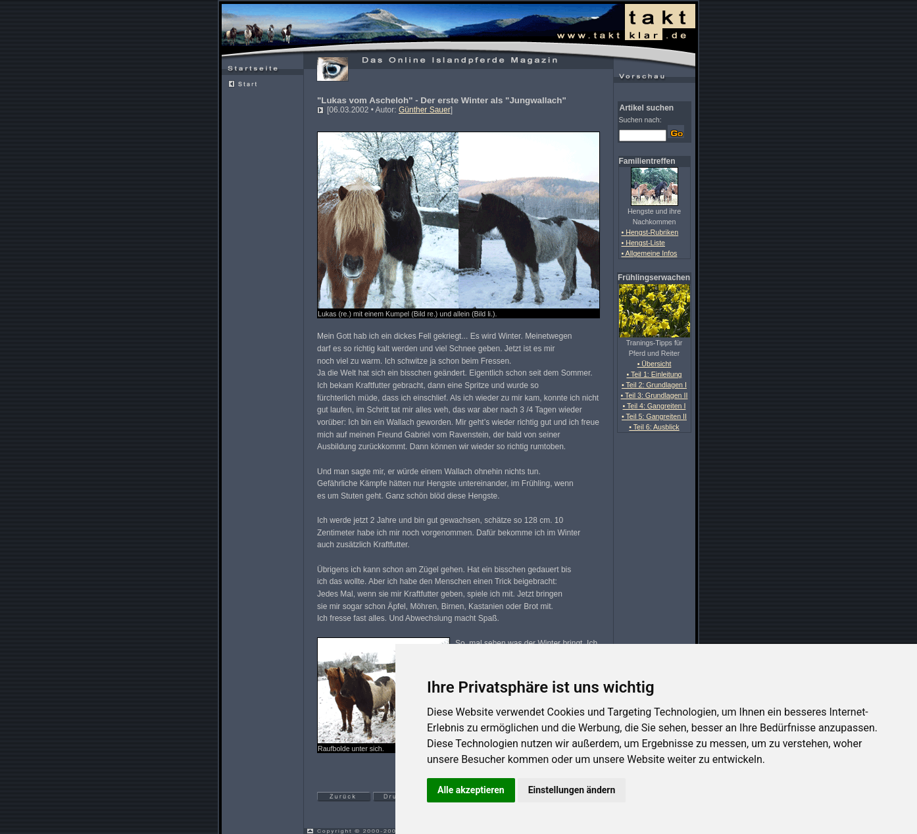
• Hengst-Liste (644, 243)
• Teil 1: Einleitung (654, 374)
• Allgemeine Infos (650, 253)
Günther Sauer (425, 109)
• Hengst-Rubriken (650, 232)
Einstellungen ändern (572, 790)
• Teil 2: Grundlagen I (654, 385)
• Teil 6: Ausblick (654, 427)
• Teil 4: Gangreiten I (654, 406)
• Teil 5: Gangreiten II (654, 416)
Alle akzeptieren (471, 790)
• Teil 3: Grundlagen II (654, 395)
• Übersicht (654, 364)
